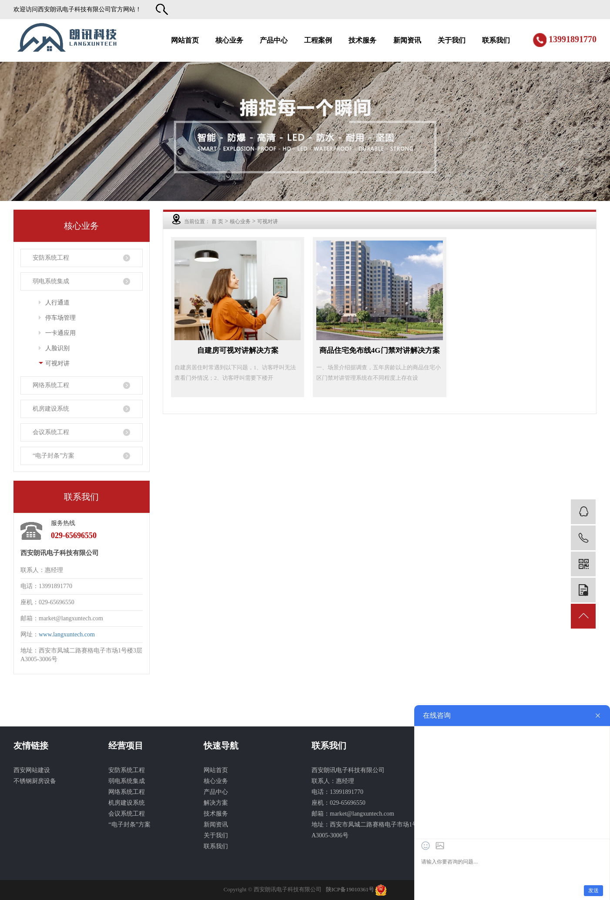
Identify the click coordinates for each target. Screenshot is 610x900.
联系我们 (496, 40)
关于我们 (452, 40)
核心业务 (229, 40)
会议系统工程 (51, 432)
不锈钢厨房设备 (34, 781)
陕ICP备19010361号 (350, 889)
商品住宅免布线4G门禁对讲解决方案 (379, 351)
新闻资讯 (407, 40)
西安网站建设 (31, 770)
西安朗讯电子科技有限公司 (74, 9)
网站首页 (185, 40)
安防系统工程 (51, 257)
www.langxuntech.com (67, 634)
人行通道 (57, 302)
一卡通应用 (60, 333)
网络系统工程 (51, 385)
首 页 (217, 221)
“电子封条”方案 (53, 455)
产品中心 (274, 40)
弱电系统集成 (51, 281)
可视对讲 (57, 363)
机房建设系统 (51, 408)
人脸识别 (57, 348)
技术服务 (362, 40)
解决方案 (216, 803)
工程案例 (318, 40)
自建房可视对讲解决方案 (237, 351)
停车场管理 (60, 317)
